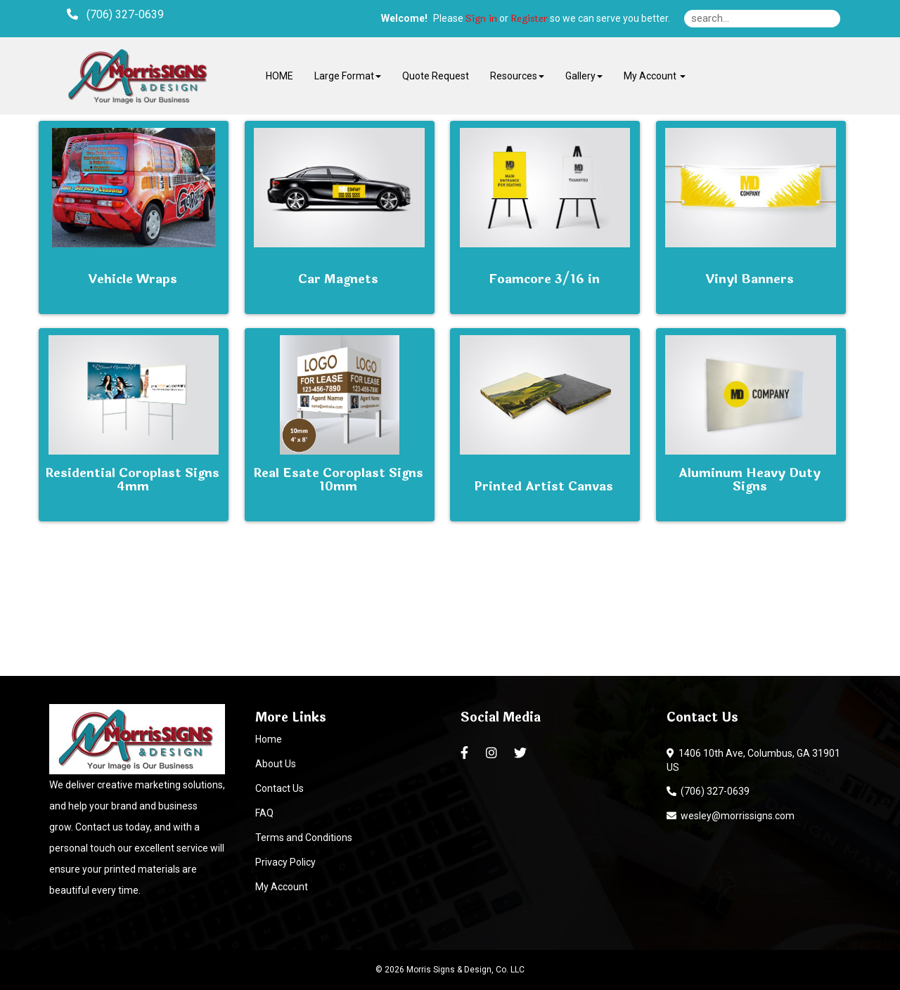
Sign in (481, 19)
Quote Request (435, 76)
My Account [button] (655, 76)
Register (529, 19)
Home (268, 739)
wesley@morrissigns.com (731, 815)
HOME (279, 76)
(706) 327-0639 (708, 791)
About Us (275, 763)
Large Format (347, 76)
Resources (517, 76)
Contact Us (279, 788)
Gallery (584, 76)
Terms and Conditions (303, 837)
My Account (281, 886)
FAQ (264, 813)
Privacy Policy (285, 862)
